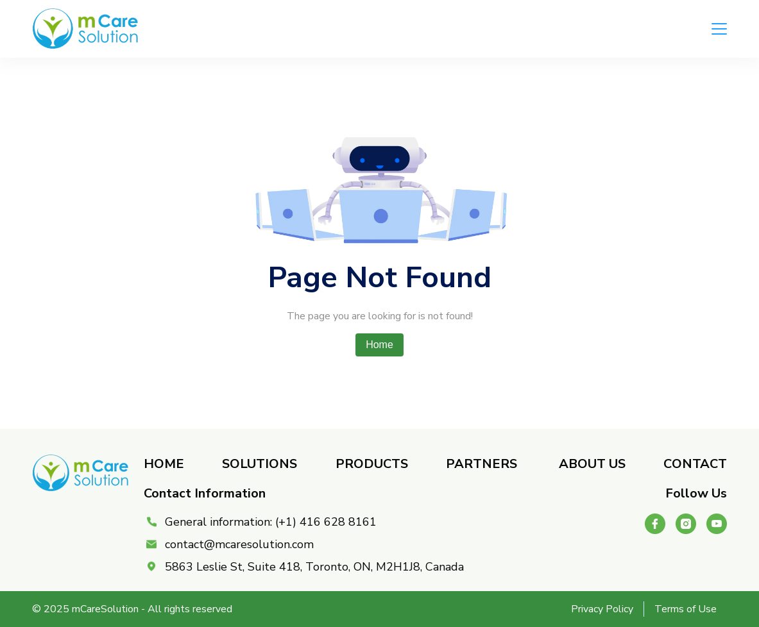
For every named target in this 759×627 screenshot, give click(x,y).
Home (379, 344)
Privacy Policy (602, 609)
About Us (592, 463)
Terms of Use (685, 609)
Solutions (259, 463)
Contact (695, 463)
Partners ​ (483, 463)
